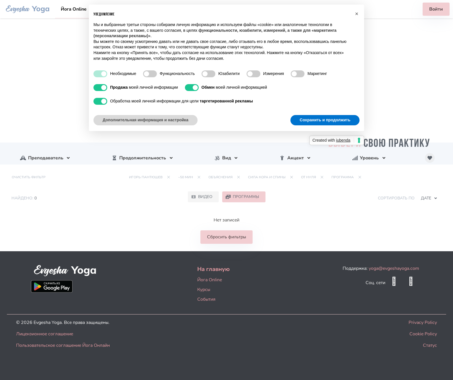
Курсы (203, 289)
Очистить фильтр (29, 177)
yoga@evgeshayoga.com (394, 268)
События (206, 299)
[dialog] (442, 368)
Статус (430, 345)
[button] (356, 13)
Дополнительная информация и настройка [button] (145, 120)
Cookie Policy (423, 334)
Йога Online (74, 9)
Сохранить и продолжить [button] (325, 120)
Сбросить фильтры (226, 237)
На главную (213, 269)
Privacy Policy (423, 322)
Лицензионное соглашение (44, 334)
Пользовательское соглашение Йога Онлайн (63, 345)
